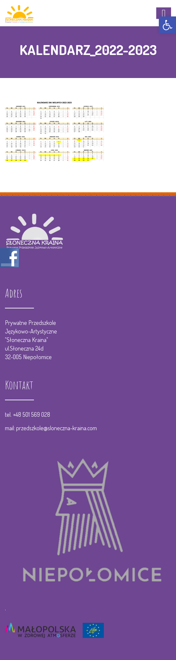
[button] (167, 25)
